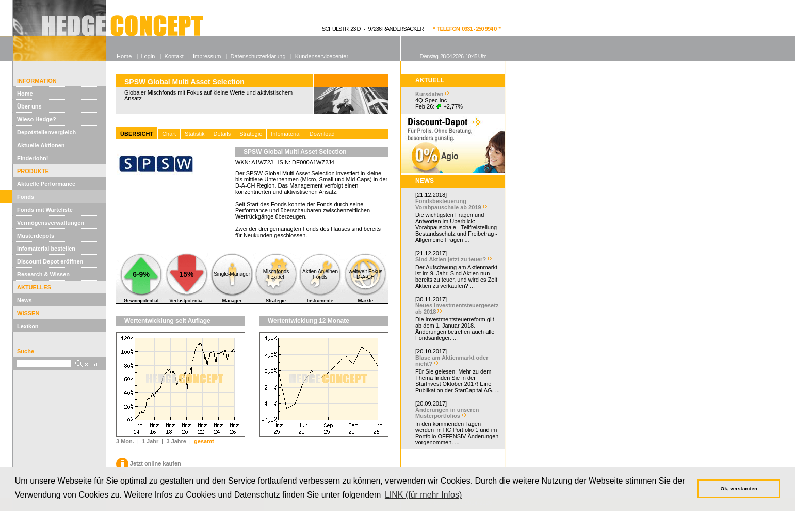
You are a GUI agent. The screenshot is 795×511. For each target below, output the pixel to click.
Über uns (29, 106)
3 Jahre (176, 441)
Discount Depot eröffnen (50, 261)
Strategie (250, 134)
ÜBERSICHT (136, 134)
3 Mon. (125, 441)
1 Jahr (150, 441)
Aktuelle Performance (46, 184)
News (24, 300)
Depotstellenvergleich (46, 132)
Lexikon (28, 326)
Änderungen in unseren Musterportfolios (447, 413)
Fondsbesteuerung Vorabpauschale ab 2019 (448, 204)
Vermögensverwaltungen (50, 223)
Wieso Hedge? (36, 119)
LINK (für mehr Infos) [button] (423, 494)
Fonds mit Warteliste (45, 210)
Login (148, 56)
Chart (169, 134)
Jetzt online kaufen (148, 463)
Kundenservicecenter (321, 56)
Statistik (195, 134)
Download (322, 134)
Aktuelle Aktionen (41, 145)
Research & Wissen (43, 274)
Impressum (207, 56)
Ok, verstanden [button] (739, 488)
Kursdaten (429, 94)
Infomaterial (285, 134)
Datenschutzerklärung (258, 56)
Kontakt (174, 56)
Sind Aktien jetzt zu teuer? (450, 259)
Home (25, 93)
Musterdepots (35, 236)
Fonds (25, 197)
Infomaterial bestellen (46, 248)
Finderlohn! (32, 158)
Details (222, 134)
